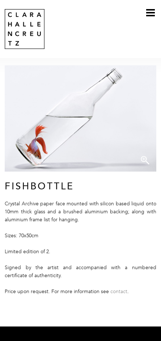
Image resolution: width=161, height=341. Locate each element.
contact (118, 291)
